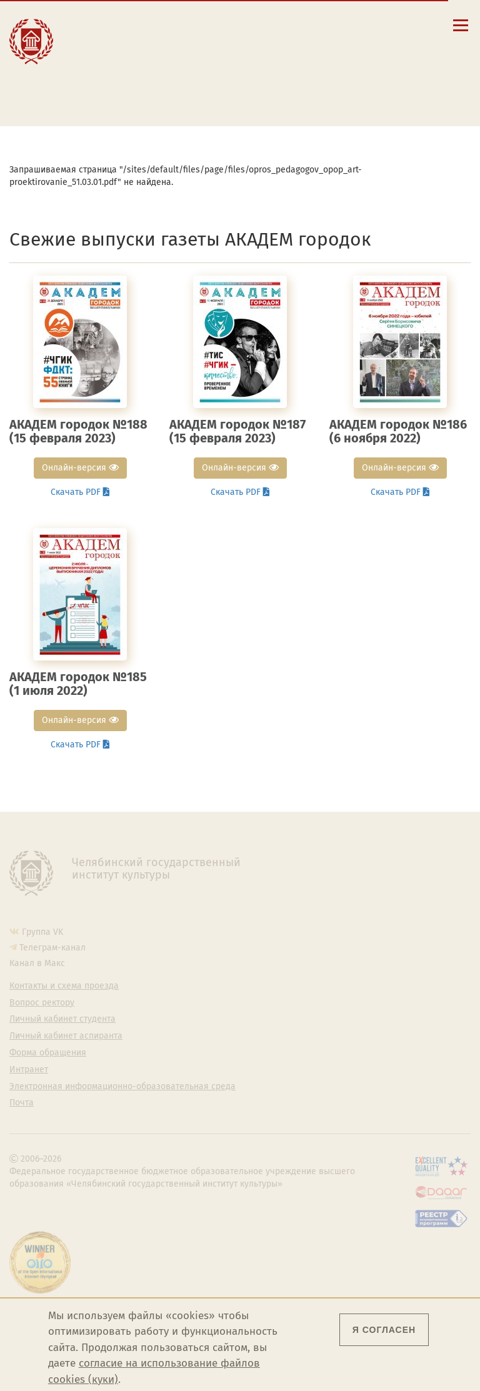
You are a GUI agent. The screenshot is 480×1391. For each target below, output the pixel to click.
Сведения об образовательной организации (153, 27)
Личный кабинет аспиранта (145, 79)
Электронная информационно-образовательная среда (152, 95)
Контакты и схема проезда (144, 43)
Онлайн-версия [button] (80, 467)
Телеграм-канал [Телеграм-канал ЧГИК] (52, 947)
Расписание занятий (131, 55)
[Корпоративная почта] (358, 24)
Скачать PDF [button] (80, 492)
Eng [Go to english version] (331, 43)
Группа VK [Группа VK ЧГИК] (42, 932)
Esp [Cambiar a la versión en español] (368, 43)
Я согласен (384, 1330)
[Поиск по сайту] (341, 24)
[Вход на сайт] (395, 24)
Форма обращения (47, 1053)
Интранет (28, 1070)
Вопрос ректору (41, 1003)
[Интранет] (376, 24)
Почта (21, 1103)
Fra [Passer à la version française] (404, 43)
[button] (322, 24)
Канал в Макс (37, 963)
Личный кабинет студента (142, 67)
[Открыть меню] (460, 32)
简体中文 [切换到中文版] (369, 56)
